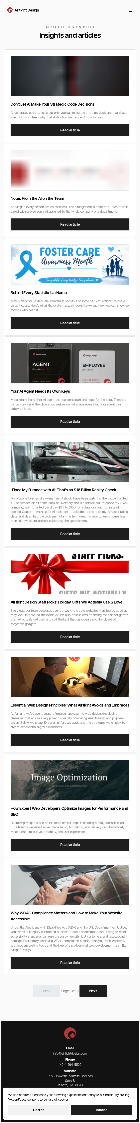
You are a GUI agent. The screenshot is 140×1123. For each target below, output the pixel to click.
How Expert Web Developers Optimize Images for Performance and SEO (69, 811)
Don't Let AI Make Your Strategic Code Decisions (52, 104)
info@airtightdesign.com (69, 1053)
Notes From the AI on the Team (37, 198)
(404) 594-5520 (70, 1065)
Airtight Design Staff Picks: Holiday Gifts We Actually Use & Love (66, 602)
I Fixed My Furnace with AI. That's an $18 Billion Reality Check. (64, 489)
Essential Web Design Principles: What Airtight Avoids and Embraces (70, 705)
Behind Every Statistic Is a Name (39, 292)
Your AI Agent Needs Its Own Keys (40, 391)
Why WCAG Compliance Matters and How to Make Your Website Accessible (66, 916)
